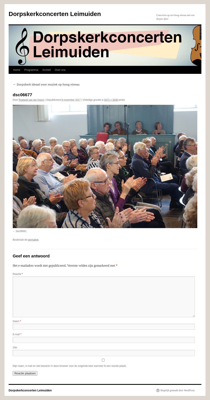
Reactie (18, 274)
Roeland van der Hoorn (31, 99)
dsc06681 (21, 231)
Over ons (60, 69)
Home (16, 69)
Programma (31, 69)
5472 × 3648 (111, 99)
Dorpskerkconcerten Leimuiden (55, 13)
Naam (17, 321)
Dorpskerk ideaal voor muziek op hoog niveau (46, 84)
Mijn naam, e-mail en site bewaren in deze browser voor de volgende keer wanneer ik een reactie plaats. (70, 366)
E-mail (17, 334)
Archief (46, 69)
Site (15, 347)
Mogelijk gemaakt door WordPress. (177, 390)
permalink (33, 239)
